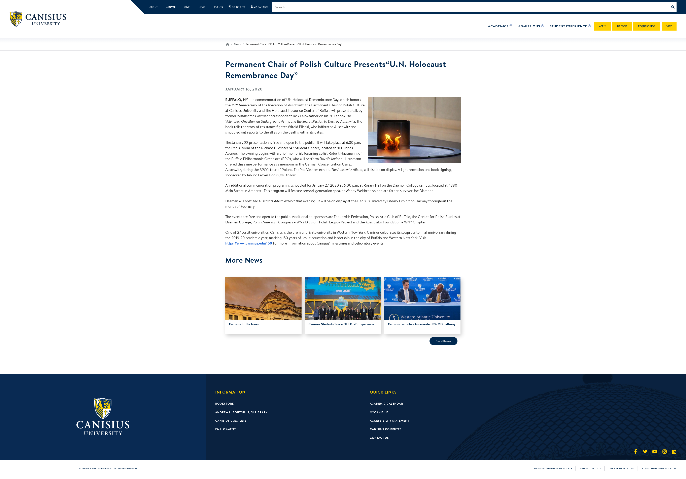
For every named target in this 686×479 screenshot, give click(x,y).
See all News (443, 341)
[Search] (674, 7)
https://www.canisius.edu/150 (248, 243)
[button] (498, 26)
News (237, 44)
